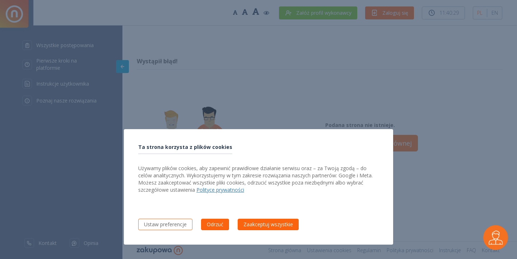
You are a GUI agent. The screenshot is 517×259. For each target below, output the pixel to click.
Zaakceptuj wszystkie (268, 224)
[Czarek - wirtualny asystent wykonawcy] (495, 237)
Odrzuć (215, 224)
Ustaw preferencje (165, 224)
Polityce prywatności (220, 189)
